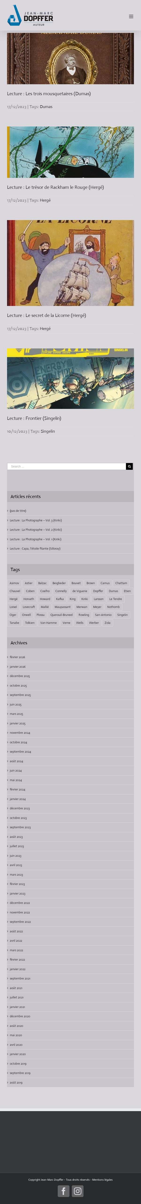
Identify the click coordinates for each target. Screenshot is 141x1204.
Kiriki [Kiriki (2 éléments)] (84, 599)
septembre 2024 (20, 752)
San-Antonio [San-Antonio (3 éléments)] (103, 615)
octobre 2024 (18, 742)
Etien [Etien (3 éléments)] (127, 591)
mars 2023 (16, 875)
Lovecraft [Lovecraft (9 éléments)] (29, 607)
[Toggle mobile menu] (131, 16)
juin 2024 (16, 770)
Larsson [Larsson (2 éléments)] (98, 599)
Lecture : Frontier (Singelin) (34, 418)
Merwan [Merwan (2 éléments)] (81, 607)
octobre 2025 (18, 686)
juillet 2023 (17, 846)
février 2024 (17, 789)
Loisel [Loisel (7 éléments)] (13, 607)
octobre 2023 (18, 818)
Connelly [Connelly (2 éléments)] (61, 591)
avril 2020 (16, 1045)
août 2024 (16, 761)
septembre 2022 (20, 922)
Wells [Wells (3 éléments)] (79, 623)
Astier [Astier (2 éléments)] (28, 583)
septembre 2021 (20, 978)
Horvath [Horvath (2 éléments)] (28, 599)
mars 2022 (16, 950)
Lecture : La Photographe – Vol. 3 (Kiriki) (36, 520)
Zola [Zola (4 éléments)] (108, 623)
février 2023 (17, 884)
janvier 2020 (18, 1054)
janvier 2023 (17, 893)
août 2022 (16, 931)
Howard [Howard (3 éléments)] (45, 599)
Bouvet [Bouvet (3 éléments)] (76, 583)
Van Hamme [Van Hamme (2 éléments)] (48, 623)
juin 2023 (15, 856)
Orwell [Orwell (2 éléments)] (26, 615)
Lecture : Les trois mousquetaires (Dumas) (49, 94)
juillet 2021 (16, 997)
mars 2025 (16, 714)
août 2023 (16, 837)
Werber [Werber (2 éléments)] (94, 623)
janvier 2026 (18, 667)
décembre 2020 (20, 1016)
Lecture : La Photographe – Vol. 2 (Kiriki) (36, 530)
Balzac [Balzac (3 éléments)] (42, 583)
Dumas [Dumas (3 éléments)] (113, 591)
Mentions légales (102, 1180)
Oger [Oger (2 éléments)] (13, 615)
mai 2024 (16, 780)
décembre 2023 (20, 808)
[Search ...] (66, 466)
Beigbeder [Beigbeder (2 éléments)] (59, 583)
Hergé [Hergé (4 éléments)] (14, 599)
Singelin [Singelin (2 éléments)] (122, 615)
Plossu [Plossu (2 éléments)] (41, 615)
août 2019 (16, 1083)
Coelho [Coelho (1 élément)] (45, 591)
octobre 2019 (18, 1064)
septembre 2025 (20, 695)
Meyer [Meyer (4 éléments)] (97, 607)
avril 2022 (16, 941)
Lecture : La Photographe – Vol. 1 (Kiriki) (35, 539)
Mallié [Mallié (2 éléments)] (45, 607)
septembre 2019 (20, 1073)
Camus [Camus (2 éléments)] (105, 583)
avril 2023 (16, 865)
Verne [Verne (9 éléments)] (66, 623)
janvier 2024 (18, 799)
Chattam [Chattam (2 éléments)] (121, 583)
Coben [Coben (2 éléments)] (30, 591)
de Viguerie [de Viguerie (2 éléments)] (79, 591)
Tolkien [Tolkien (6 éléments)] (29, 623)
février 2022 (17, 960)
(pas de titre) (18, 511)
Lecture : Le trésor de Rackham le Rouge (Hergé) (55, 187)
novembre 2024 (20, 733)
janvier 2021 (17, 1007)
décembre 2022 (20, 903)
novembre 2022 (20, 912)
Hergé (45, 200)
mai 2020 (16, 1035)
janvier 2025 (17, 723)
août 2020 (16, 1026)
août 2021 (16, 988)
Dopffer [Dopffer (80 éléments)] (98, 591)
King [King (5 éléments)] (73, 599)
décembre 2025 (20, 676)
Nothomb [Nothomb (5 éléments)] (113, 607)
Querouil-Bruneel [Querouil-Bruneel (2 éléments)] (61, 615)
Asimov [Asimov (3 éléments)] (14, 583)
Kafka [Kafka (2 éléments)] (60, 599)
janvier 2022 (17, 969)
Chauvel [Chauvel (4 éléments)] (15, 591)
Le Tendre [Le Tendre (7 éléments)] (115, 599)
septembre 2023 (20, 827)
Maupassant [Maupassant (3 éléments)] (63, 607)
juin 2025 (15, 704)
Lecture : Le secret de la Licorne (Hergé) (46, 315)
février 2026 (17, 657)
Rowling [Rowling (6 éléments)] (84, 615)
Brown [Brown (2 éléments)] (91, 583)
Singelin (48, 431)
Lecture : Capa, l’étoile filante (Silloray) (35, 549)
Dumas (46, 106)
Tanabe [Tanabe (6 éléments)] (14, 623)
